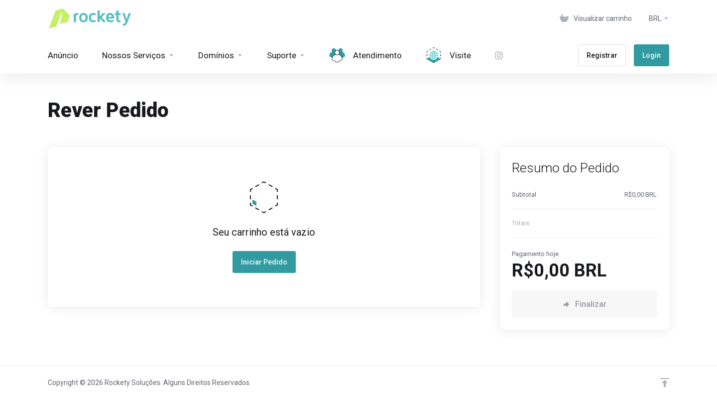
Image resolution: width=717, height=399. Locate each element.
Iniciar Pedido (264, 262)
